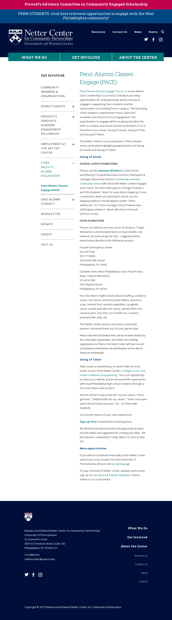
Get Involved (86, 57)
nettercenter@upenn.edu (40, 559)
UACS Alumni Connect (50, 201)
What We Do (34, 57)
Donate (47, 224)
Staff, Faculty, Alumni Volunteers (50, 169)
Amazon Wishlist (110, 170)
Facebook (153, 39)
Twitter (146, 39)
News (138, 32)
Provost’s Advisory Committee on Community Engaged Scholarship (86, 4)
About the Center (138, 57)
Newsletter (50, 214)
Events (153, 32)
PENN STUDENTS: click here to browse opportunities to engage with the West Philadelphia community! (86, 15)
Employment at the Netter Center (53, 148)
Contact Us (119, 32)
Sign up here (88, 421)
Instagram (161, 39)
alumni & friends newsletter (114, 475)
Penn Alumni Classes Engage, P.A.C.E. (102, 91)
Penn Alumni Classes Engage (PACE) (54, 188)
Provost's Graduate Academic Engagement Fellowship (51, 125)
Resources (98, 32)
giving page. (123, 464)
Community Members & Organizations (53, 91)
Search (162, 31)
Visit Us (47, 244)
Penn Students (53, 106)
